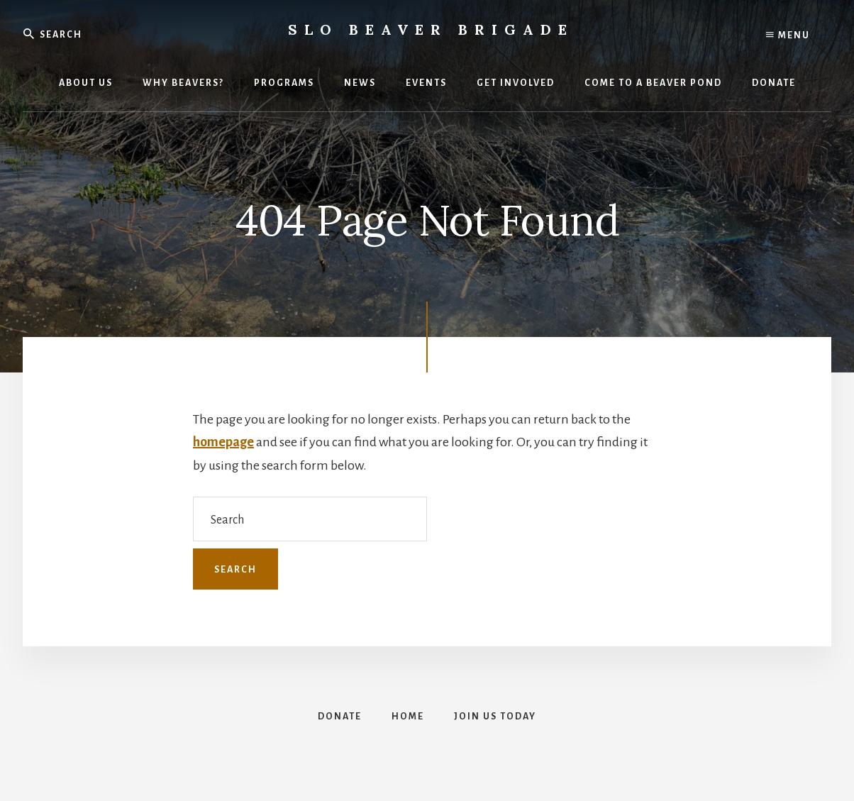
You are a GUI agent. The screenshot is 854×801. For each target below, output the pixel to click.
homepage (223, 442)
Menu (788, 35)
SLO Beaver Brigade (431, 29)
